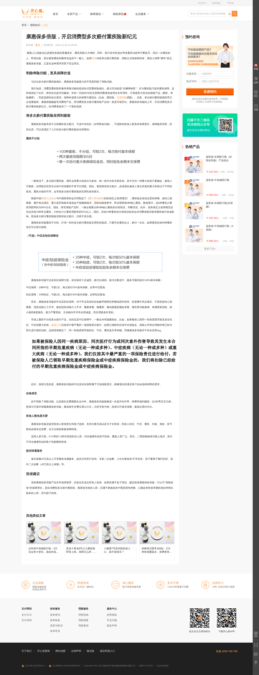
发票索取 (112, 614)
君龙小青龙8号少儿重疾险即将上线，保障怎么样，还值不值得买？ (81, 541)
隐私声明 (112, 625)
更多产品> (210, 248)
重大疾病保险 (96, 198)
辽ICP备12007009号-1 (33, 666)
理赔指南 (83, 614)
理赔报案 (83, 620)
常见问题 (112, 620)
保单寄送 (55, 631)
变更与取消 (56, 625)
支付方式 (27, 614)
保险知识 (35, 25)
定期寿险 (122, 97)
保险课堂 (119, 13)
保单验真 (55, 620)
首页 (55, 13)
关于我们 (27, 650)
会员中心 (202, 3)
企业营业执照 (163, 666)
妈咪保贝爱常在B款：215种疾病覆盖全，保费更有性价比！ (157, 541)
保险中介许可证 (146, 666)
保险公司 (56, 325)
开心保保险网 (33, 13)
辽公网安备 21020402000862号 (64, 666)
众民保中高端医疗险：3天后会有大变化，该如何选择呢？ (43, 541)
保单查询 (55, 614)
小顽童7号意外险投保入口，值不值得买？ (119, 541)
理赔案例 (83, 625)
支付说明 (27, 620)
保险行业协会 (48, 198)
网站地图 (60, 650)
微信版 (90, 650)
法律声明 (76, 650)
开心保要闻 (43, 650)
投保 (94, 58)
